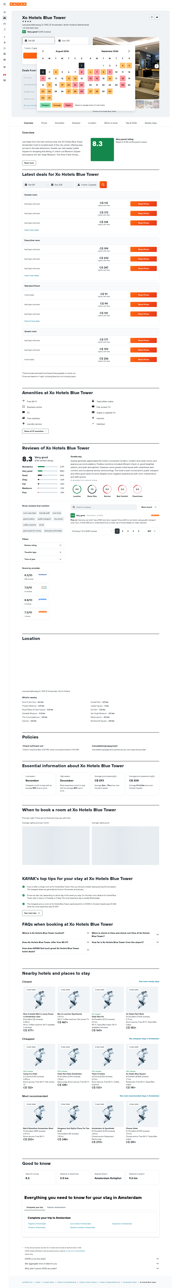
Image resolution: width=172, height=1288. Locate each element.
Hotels (38, 1282)
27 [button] (69, 91)
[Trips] (4, 67)
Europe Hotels (49, 1282)
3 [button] (49, 72)
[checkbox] (35, 577)
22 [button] (81, 85)
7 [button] (75, 72)
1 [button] (81, 65)
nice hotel (57, 513)
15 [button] (82, 78)
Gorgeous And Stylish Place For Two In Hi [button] (73, 1129)
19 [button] (62, 85)
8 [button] (81, 72)
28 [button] (75, 91)
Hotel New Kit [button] (98, 1016)
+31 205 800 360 (30, 28)
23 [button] (43, 91)
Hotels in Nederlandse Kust (110, 1282)
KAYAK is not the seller (92, 1258)
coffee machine (29, 525)
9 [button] (43, 78)
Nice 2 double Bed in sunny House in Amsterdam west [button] (38, 1015)
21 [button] (75, 85)
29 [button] (81, 91)
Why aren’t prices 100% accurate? (92, 1268)
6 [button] (68, 72)
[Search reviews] (106, 507)
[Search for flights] (4, 12)
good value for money (32, 531)
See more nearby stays (149, 981)
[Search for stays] (4, 18)
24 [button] (49, 91)
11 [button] (56, 78)
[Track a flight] (4, 48)
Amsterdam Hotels (130, 1282)
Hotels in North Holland (88, 1282)
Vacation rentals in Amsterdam (82, 1227)
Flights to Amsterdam (37, 1223)
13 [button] (69, 78)
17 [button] (49, 85)
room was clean (29, 513)
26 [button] (62, 91)
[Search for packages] (4, 29)
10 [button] (49, 78)
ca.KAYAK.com (27, 1282)
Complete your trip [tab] (34, 1207)
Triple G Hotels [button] (98, 1074)
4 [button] (55, 72)
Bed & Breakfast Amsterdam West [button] (38, 1128)
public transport (44, 519)
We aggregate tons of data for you (92, 1263)
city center (58, 519)
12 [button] (62, 78)
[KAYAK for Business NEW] (4, 59)
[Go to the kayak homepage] (18, 4)
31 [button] (49, 97)
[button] (5, 4)
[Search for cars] (4, 23)
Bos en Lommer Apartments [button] (70, 1014)
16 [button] (43, 85)
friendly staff (44, 513)
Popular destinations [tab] (56, 1207)
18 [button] (56, 85)
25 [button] (56, 91)
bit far (41, 525)
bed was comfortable (53, 531)
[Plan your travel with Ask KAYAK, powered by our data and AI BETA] (4, 37)
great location (29, 519)
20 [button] (68, 85)
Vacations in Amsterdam (122, 1223)
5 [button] (62, 72)
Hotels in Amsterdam (37, 1227)
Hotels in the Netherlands (66, 1282)
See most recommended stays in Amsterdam (139, 1096)
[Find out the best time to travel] (4, 54)
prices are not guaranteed (75, 1251)
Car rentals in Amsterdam (80, 1223)
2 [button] (43, 72)
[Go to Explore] (4, 42)
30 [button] (43, 97)
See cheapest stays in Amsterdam (144, 1038)
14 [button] (75, 78)
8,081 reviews (44, 31)
